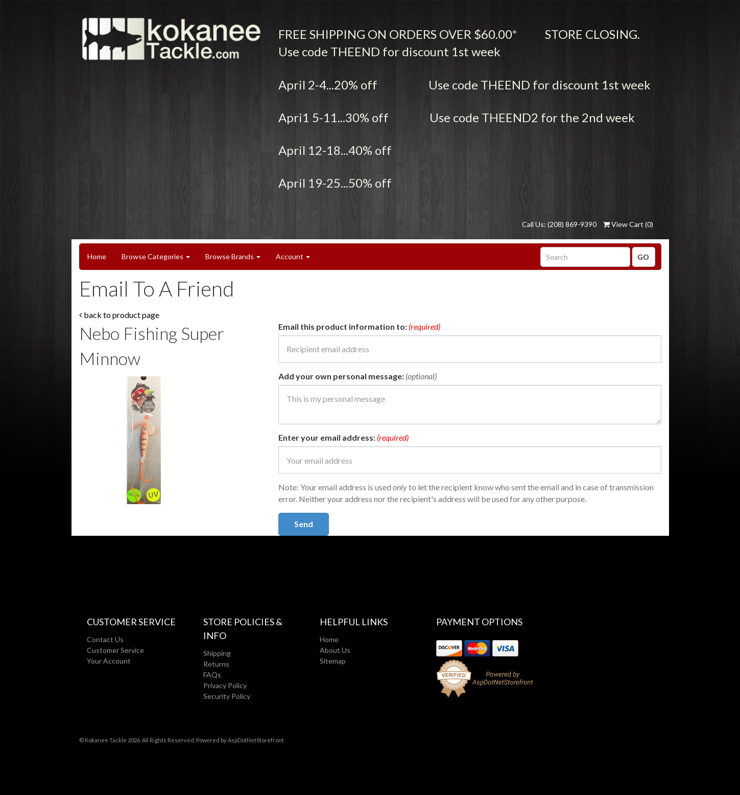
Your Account (109, 660)
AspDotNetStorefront (256, 740)
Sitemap (333, 660)
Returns (216, 664)
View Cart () (628, 224)
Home (96, 256)
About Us (335, 650)
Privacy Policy (225, 685)
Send (303, 524)
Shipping (217, 653)
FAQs (212, 674)
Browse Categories (156, 256)
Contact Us (105, 639)
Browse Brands (232, 256)
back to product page (119, 315)
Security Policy (226, 696)
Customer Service (115, 650)
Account (293, 256)
